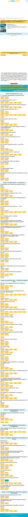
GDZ (14, 1)
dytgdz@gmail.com (14, 515)
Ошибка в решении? (14, 83)
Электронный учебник (12, 25)
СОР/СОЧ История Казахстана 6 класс (14, 33)
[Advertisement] (14, 10)
